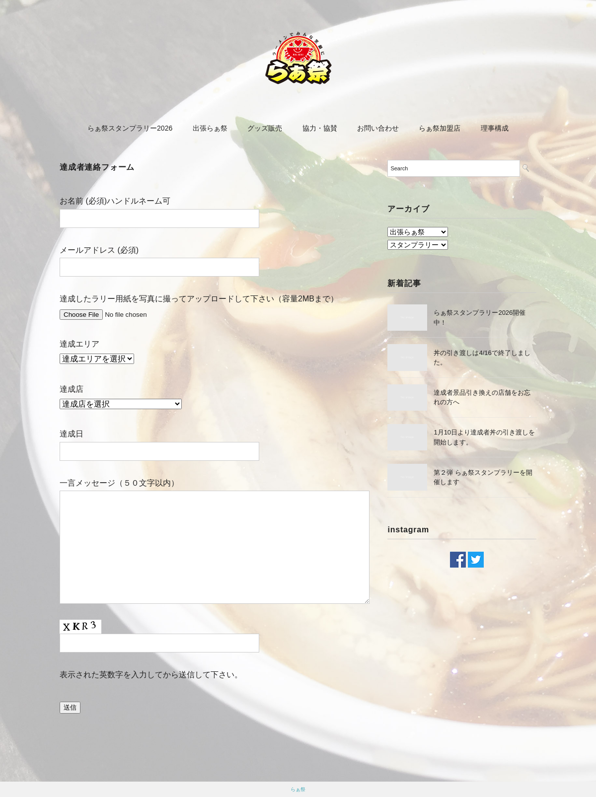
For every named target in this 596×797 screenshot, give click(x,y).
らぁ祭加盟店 (439, 128)
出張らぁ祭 (210, 128)
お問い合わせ (378, 128)
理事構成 (495, 128)
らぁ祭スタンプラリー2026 (129, 128)
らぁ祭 (298, 789)
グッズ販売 (264, 128)
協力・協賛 (319, 128)
